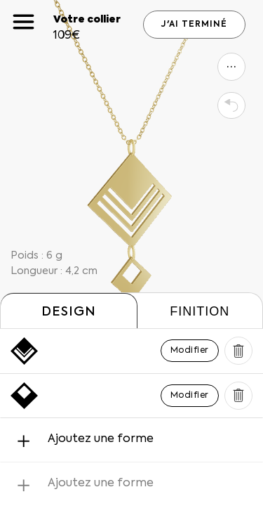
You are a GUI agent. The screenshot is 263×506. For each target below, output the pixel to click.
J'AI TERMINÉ (194, 24)
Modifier (189, 350)
